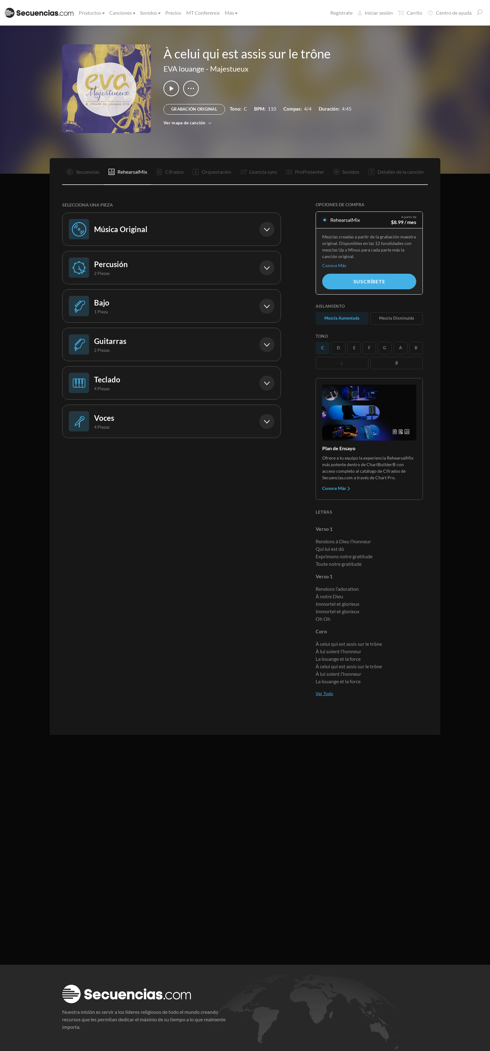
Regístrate (341, 13)
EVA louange (183, 68)
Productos (91, 13)
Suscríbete (369, 281)
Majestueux (229, 68)
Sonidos (150, 13)
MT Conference (203, 13)
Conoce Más (334, 265)
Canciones (121, 13)
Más (231, 13)
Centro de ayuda (449, 13)
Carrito (410, 13)
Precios (173, 13)
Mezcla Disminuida (396, 318)
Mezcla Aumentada (341, 318)
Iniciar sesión (375, 13)
